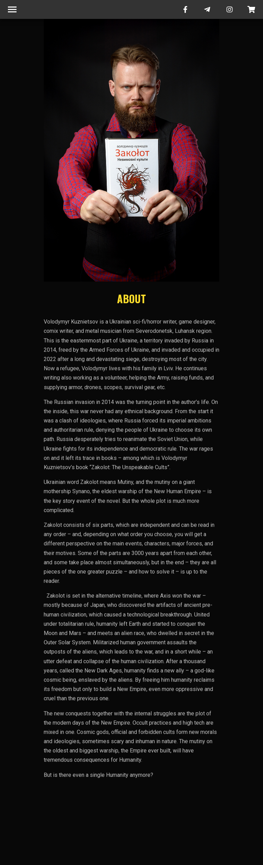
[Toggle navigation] (12, 9)
